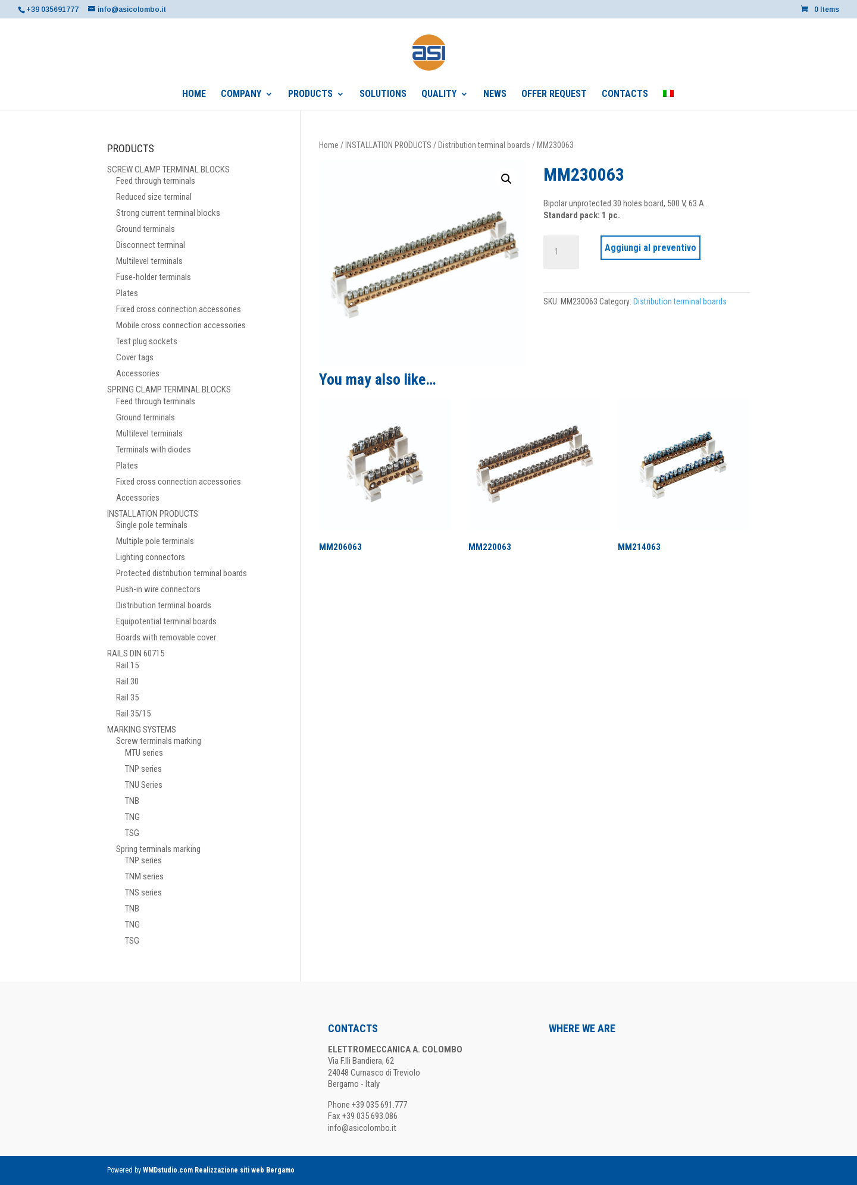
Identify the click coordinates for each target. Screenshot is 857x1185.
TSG (132, 833)
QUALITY (438, 94)
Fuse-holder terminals (153, 277)
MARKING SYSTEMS (141, 729)
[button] (506, 179)
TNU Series (143, 784)
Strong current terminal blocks (168, 213)
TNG (132, 817)
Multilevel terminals (149, 261)
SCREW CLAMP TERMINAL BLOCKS (168, 169)
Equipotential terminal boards (166, 621)
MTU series (144, 752)
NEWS (494, 94)
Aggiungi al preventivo (650, 247)
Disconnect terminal (150, 245)
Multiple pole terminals (155, 541)
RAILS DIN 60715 (135, 653)
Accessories (137, 373)
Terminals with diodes (153, 449)
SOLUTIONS (382, 94)
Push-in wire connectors (158, 589)
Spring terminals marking (158, 849)
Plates (127, 293)
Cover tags (135, 357)
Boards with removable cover (166, 637)
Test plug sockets (146, 341)
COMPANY (241, 94)
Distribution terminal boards (484, 145)
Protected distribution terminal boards (181, 573)
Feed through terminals (155, 180)
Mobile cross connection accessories (181, 325)
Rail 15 (127, 665)
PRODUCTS (310, 94)
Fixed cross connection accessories (178, 309)
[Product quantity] (561, 252)
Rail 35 (127, 697)
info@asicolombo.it (362, 1128)
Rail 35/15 (133, 713)
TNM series (144, 876)
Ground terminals (145, 229)
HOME (194, 94)
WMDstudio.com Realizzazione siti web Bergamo (219, 1170)
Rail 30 (127, 681)
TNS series (143, 892)
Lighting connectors (150, 557)
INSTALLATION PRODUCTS (388, 145)
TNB (132, 801)
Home (329, 145)
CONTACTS (625, 94)
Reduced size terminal (154, 196)
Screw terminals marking (158, 740)
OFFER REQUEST (554, 94)
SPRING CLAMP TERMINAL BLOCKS (169, 389)
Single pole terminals (151, 525)
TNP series (143, 768)
